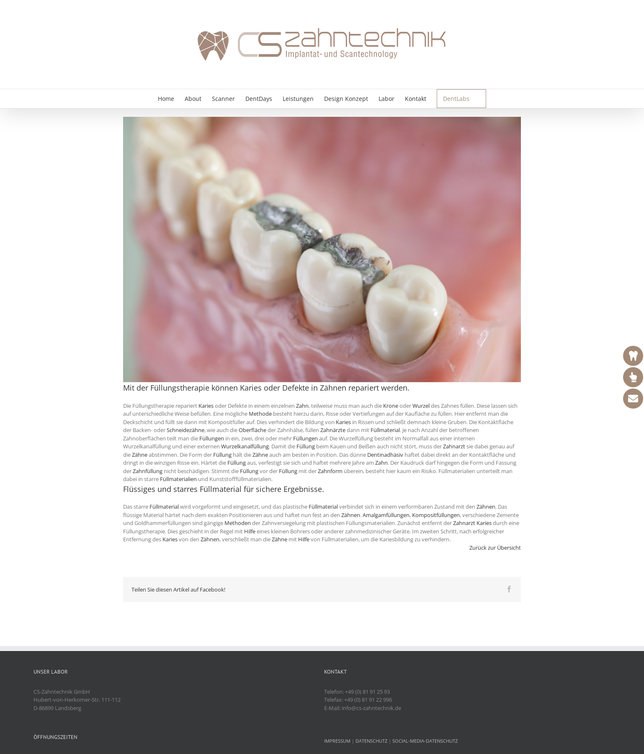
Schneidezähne (185, 430)
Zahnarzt (454, 446)
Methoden (237, 523)
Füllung (305, 446)
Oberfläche (252, 430)
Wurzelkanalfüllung (245, 446)
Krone (390, 405)
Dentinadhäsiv (385, 454)
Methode (260, 413)
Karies (251, 388)
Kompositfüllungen (436, 515)
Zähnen (333, 388)
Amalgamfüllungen (386, 515)
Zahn (302, 405)
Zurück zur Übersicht (495, 547)
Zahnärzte (332, 430)
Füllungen (211, 438)
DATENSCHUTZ (371, 741)
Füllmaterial (385, 430)
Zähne (139, 454)
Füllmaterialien (178, 479)
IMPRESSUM (337, 741)
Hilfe (249, 531)
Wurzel (421, 405)
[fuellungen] (322, 249)
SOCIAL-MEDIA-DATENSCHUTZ (425, 741)
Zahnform (330, 471)
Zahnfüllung (147, 471)
